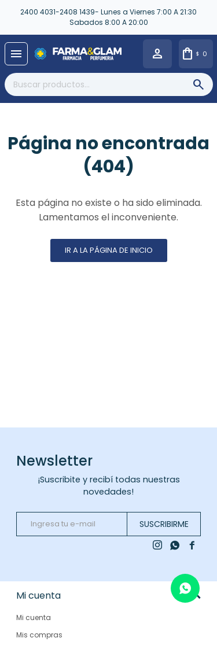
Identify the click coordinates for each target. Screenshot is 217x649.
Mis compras (39, 635)
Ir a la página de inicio (109, 250)
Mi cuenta (33, 617)
